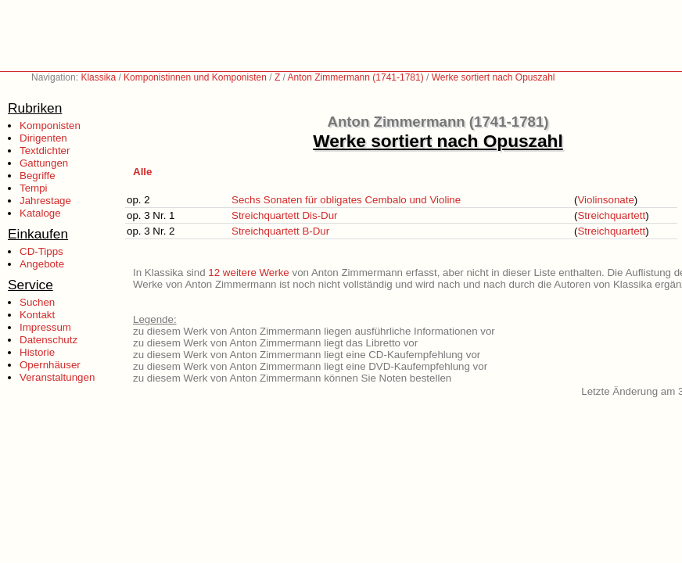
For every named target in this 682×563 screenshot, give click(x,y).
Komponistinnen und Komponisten (195, 77)
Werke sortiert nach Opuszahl (493, 77)
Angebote (42, 264)
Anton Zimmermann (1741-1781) (356, 77)
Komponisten (50, 125)
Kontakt (37, 315)
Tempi (34, 188)
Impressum (45, 327)
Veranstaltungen (57, 377)
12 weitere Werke (248, 272)
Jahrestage (45, 200)
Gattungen (44, 163)
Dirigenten (43, 138)
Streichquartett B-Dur (280, 231)
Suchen (37, 302)
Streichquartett (611, 215)
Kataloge (40, 213)
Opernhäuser (50, 365)
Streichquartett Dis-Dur (285, 215)
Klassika (98, 77)
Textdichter (45, 150)
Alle (142, 172)
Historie (37, 352)
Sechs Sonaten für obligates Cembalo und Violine (346, 200)
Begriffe (38, 175)
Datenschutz (48, 340)
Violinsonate (605, 200)
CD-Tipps (41, 251)
